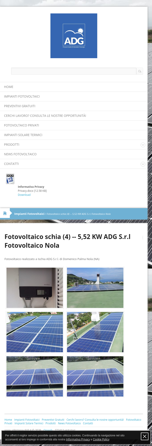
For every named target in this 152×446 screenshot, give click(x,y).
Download (24, 195)
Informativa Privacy (78, 439)
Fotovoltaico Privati (21, 125)
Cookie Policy (101, 439)
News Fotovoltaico (20, 154)
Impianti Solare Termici (23, 135)
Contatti (11, 164)
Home (8, 87)
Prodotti (11, 144)
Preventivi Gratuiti (19, 106)
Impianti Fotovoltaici (22, 96)
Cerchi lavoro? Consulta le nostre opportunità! (45, 115)
